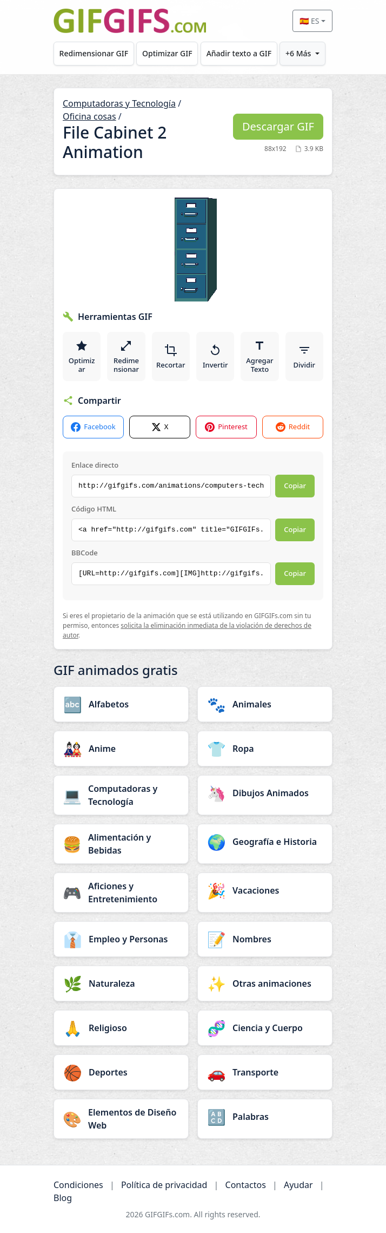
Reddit (293, 427)
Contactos (245, 1185)
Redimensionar (126, 356)
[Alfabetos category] (121, 704)
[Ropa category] (265, 748)
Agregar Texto (259, 356)
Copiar (295, 485)
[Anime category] (121, 748)
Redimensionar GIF (93, 53)
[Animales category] (265, 704)
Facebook (93, 427)
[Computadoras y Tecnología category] (121, 795)
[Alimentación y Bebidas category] (121, 843)
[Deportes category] (121, 1072)
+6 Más (298, 53)
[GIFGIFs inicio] (130, 21)
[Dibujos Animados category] (265, 793)
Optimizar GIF (167, 53)
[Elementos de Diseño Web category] (121, 1118)
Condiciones (78, 1185)
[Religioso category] (121, 1028)
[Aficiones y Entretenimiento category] (121, 892)
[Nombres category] (265, 939)
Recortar (170, 357)
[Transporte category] (265, 1072)
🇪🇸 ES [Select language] (309, 21)
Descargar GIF (278, 126)
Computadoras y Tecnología (119, 103)
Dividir (304, 357)
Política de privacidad (164, 1185)
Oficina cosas (89, 116)
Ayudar (298, 1185)
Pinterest (226, 427)
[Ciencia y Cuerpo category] (265, 1028)
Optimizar (82, 356)
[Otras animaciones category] (265, 983)
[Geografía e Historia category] (265, 841)
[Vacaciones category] (265, 890)
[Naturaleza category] (121, 983)
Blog (63, 1198)
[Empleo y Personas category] (121, 939)
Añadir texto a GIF (239, 53)
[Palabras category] (265, 1116)
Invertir (215, 357)
